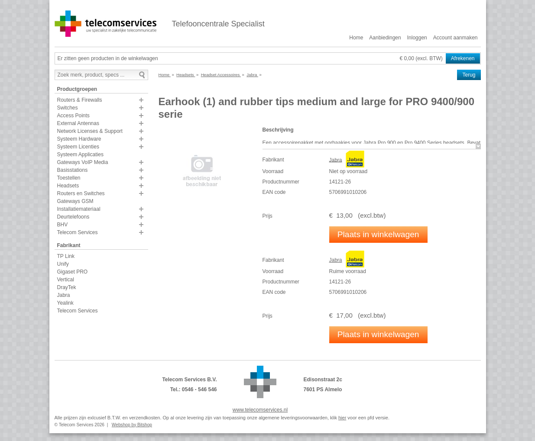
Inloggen (417, 38)
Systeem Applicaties (80, 154)
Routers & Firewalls (79, 100)
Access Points (73, 116)
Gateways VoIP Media (82, 162)
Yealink (65, 303)
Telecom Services (77, 232)
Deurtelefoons (73, 217)
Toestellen (69, 178)
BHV (62, 225)
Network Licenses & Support (90, 131)
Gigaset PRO (72, 272)
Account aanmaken (455, 38)
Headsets (68, 186)
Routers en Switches (81, 193)
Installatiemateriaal (79, 209)
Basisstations (72, 170)
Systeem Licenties (78, 147)
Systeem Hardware (79, 139)
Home (356, 38)
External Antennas (78, 123)
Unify (63, 264)
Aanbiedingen (385, 38)
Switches (67, 108)
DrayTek (66, 287)
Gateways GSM (75, 201)
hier (342, 417)
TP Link (66, 256)
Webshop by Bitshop (132, 424)
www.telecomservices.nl (260, 410)
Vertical (65, 280)
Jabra (63, 295)
